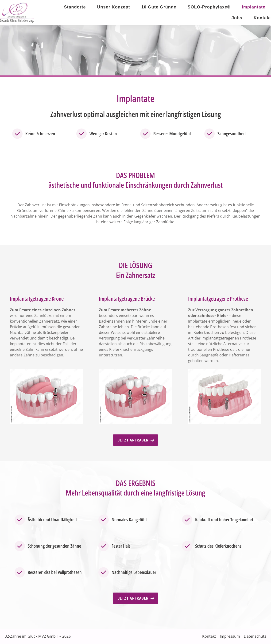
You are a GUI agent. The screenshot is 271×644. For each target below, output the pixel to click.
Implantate (253, 7)
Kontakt (262, 18)
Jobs (237, 18)
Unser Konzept (113, 7)
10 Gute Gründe (158, 7)
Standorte (75, 7)
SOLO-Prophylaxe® (209, 7)
